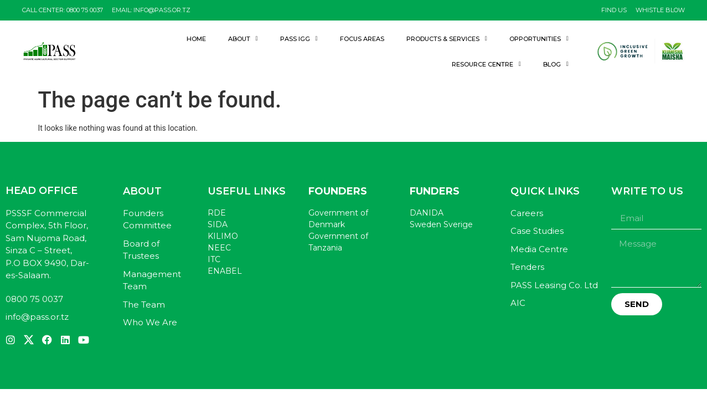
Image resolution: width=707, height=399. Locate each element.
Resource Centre (486, 64)
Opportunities (539, 38)
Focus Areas (362, 39)
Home (196, 39)
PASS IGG (299, 38)
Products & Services (446, 38)
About (243, 38)
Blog (556, 64)
